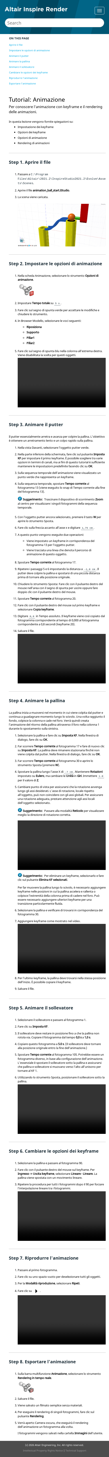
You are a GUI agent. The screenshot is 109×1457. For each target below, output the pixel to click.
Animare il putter (19, 55)
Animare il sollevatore (21, 67)
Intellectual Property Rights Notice (43, 1450)
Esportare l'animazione (22, 83)
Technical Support (75, 1450)
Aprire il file (16, 44)
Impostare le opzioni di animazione (29, 50)
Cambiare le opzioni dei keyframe (28, 72)
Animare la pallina (19, 61)
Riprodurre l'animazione (23, 78)
